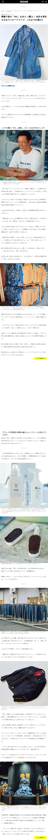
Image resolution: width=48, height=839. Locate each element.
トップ (2, 10)
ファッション (8, 10)
